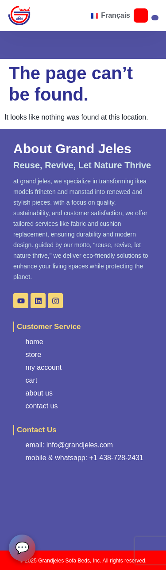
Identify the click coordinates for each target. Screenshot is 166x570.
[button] (34, 15)
